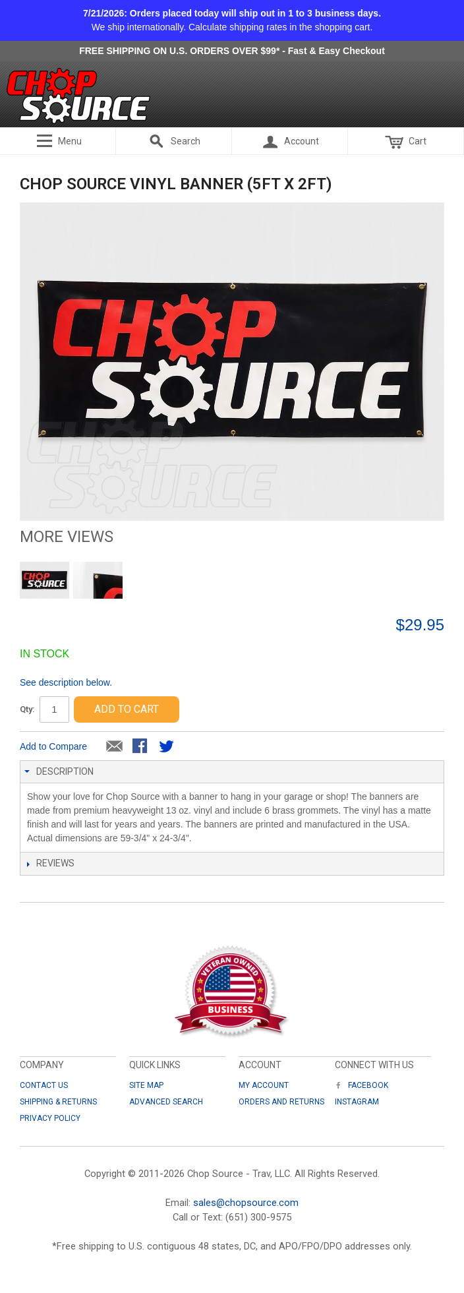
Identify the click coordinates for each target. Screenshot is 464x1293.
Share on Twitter (167, 747)
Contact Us (44, 1085)
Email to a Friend (114, 747)
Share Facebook (141, 747)
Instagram (357, 1101)
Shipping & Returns (58, 1101)
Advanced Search (166, 1101)
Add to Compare (53, 746)
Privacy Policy (50, 1118)
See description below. (66, 682)
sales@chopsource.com (246, 1203)
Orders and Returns (281, 1101)
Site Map (146, 1085)
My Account (264, 1085)
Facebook (361, 1085)
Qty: (27, 709)
